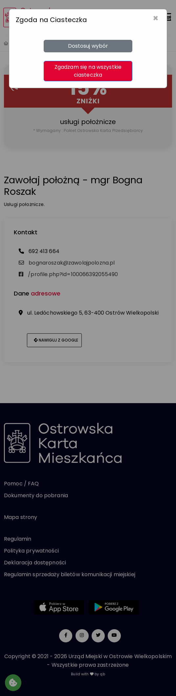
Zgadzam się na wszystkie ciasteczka (88, 71)
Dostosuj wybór (88, 46)
